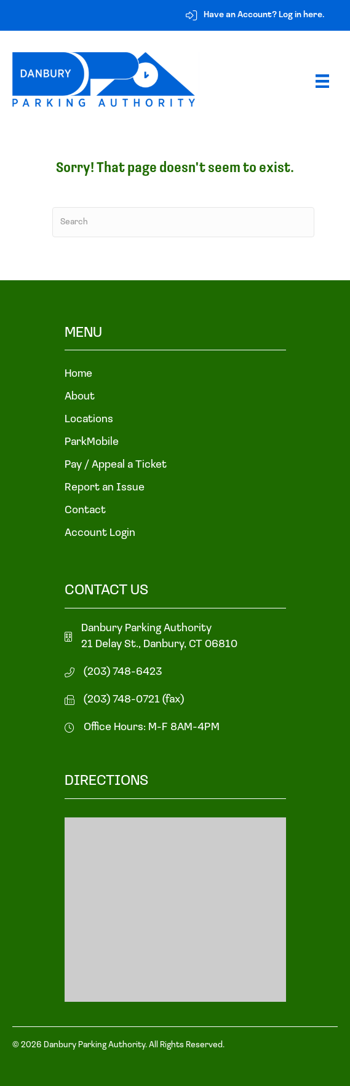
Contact (85, 510)
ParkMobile (92, 442)
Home (78, 374)
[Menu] (322, 81)
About (80, 397)
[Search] (183, 222)
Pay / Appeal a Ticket (116, 465)
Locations (89, 419)
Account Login (100, 533)
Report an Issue (105, 488)
